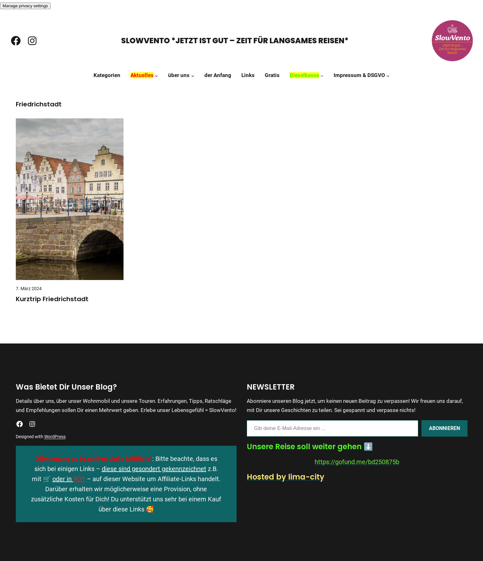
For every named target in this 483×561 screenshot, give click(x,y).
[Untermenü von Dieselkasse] (321, 75)
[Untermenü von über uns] (192, 75)
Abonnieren (444, 428)
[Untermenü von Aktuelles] (156, 75)
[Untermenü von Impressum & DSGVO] (387, 75)
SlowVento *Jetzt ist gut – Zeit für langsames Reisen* (235, 40)
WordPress (55, 436)
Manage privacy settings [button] (25, 5)
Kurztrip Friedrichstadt (52, 299)
